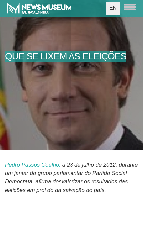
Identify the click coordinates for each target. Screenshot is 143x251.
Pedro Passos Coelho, (33, 165)
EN (113, 8)
